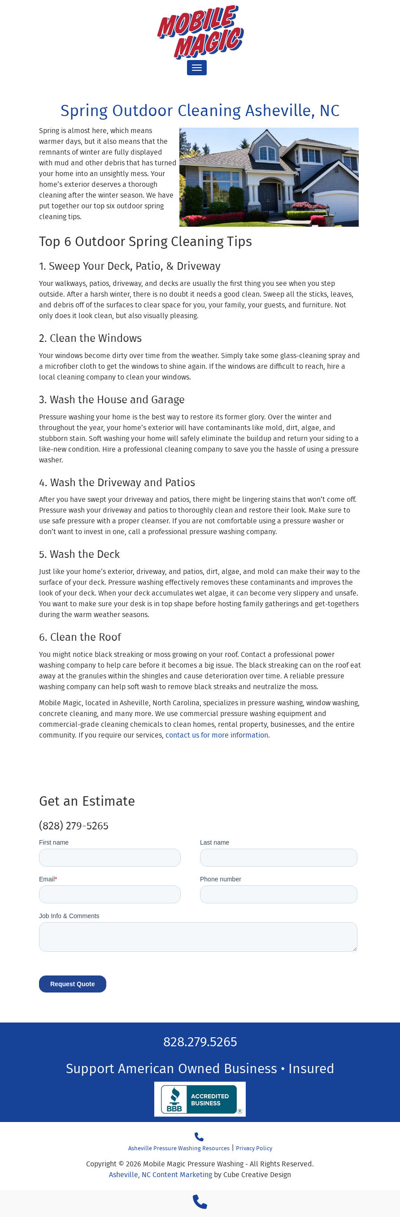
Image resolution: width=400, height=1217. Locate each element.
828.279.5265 (200, 1041)
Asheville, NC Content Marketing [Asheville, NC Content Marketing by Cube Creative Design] (160, 1175)
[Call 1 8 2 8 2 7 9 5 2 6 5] (200, 1205)
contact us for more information (216, 735)
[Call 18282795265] (199, 1137)
